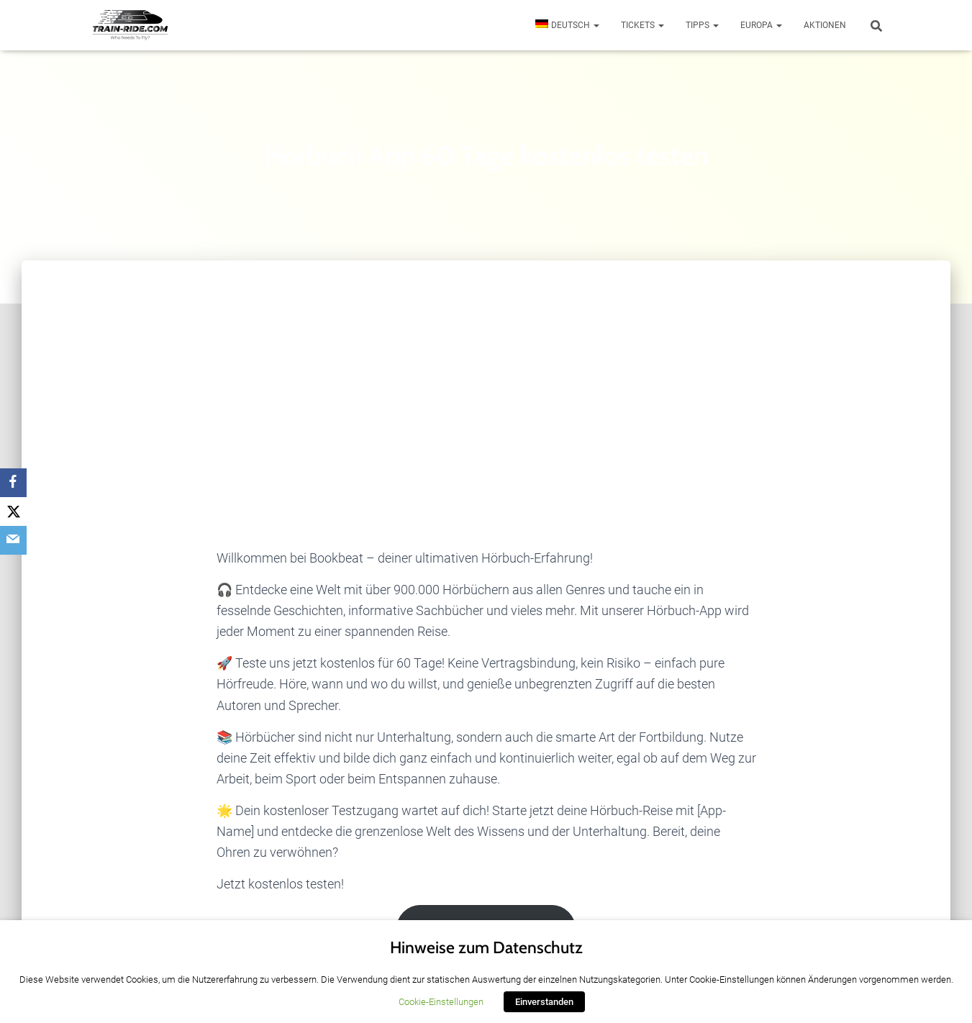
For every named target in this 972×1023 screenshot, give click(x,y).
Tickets (642, 25)
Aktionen (825, 25)
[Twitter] (14, 511)
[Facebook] (14, 482)
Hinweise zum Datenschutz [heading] (486, 947)
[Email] (14, 540)
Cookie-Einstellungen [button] (441, 1001)
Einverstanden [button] (544, 1001)
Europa (761, 25)
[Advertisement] (486, 368)
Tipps (702, 25)
